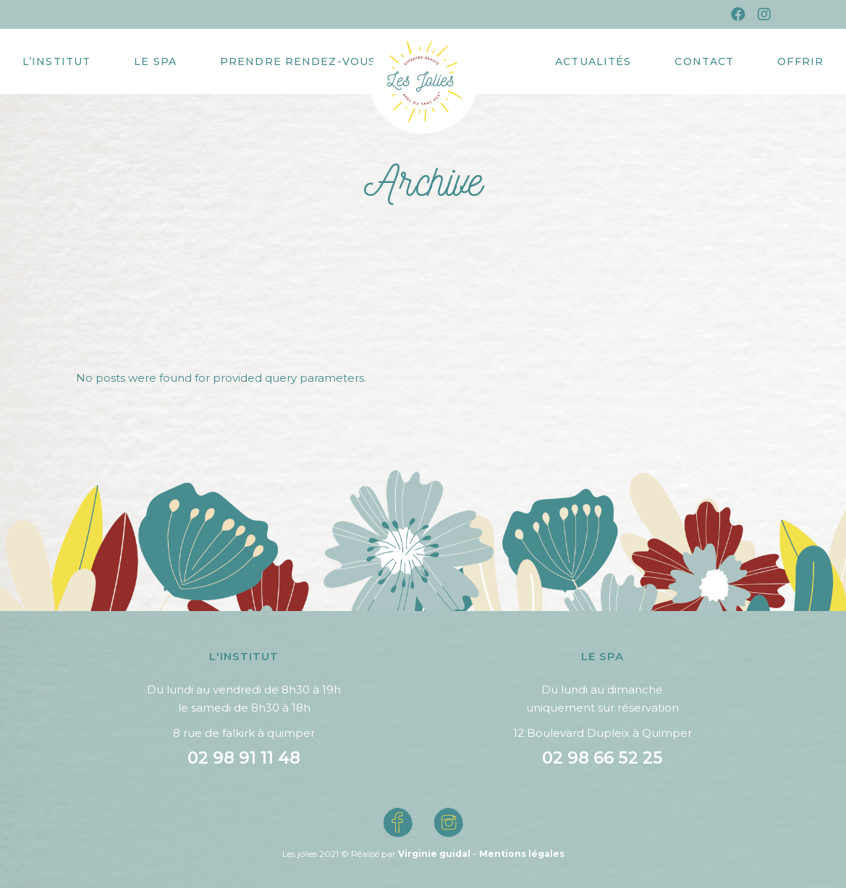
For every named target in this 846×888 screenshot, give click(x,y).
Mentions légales (521, 853)
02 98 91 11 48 (243, 758)
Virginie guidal (434, 853)
